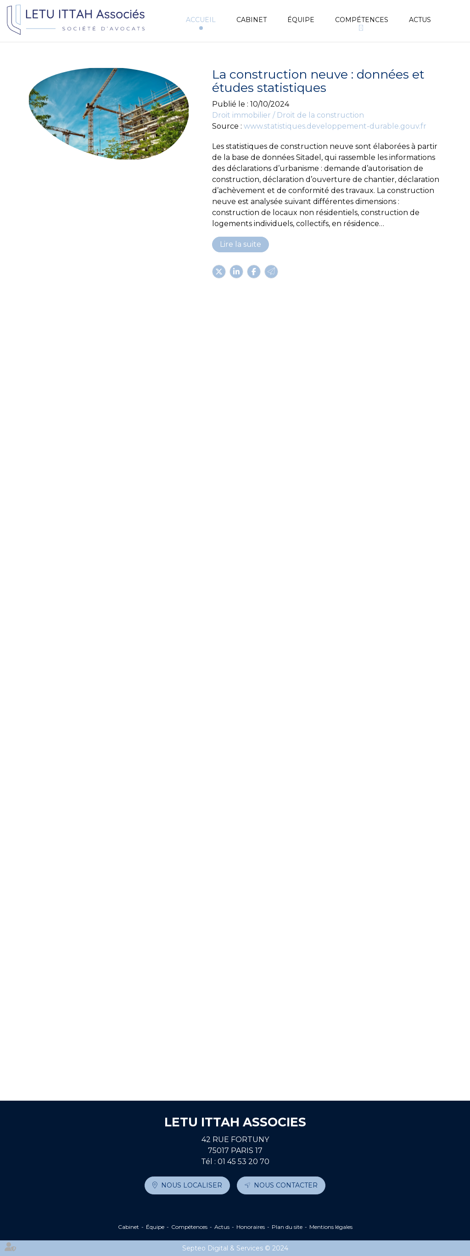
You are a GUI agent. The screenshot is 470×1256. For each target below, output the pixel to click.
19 (264, 1067)
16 (223, 1067)
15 (210, 1067)
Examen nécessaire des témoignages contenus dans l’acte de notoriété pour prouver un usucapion (273, 356)
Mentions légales (330, 1226)
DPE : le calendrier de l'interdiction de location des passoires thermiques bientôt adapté (272, 612)
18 (250, 1067)
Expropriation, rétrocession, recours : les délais (275, 858)
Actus (420, 20)
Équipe (300, 20)
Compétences (361, 20)
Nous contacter (286, 1185)
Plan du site (287, 1226)
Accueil (201, 20)
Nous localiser (191, 1185)
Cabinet (251, 20)
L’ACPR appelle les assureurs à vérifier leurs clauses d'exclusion (267, 983)
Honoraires (250, 1226)
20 (277, 1067)
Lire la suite (240, 244)
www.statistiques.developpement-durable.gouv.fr (335, 126)
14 (197, 1067)
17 (237, 1067)
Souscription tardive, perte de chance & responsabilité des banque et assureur (262, 737)
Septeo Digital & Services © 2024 (235, 1248)
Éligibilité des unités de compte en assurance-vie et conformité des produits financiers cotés (273, 487)
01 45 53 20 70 (243, 1161)
